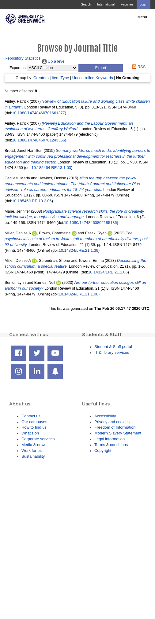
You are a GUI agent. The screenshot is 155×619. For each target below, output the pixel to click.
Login (143, 4)
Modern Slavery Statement (117, 433)
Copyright (102, 450)
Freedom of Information (114, 427)
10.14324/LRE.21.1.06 (107, 272)
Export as (17, 68)
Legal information (109, 439)
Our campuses (34, 421)
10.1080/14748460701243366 (38, 140)
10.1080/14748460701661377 (38, 113)
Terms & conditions (111, 444)
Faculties (127, 4)
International (106, 4)
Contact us (30, 416)
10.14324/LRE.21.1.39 (78, 250)
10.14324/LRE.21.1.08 (78, 294)
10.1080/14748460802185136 (90, 222)
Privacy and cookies (112, 421)
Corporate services (38, 439)
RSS (138, 66)
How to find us (34, 427)
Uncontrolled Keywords (92, 77)
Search (86, 4)
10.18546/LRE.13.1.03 (51, 167)
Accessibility (105, 416)
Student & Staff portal (113, 346)
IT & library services (111, 352)
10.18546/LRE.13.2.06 (31, 201)
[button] (100, 68)
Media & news (33, 444)
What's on (30, 433)
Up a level (53, 61)
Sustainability (33, 456)
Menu (142, 17)
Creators (41, 77)
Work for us (31, 450)
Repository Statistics (22, 58)
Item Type (60, 77)
